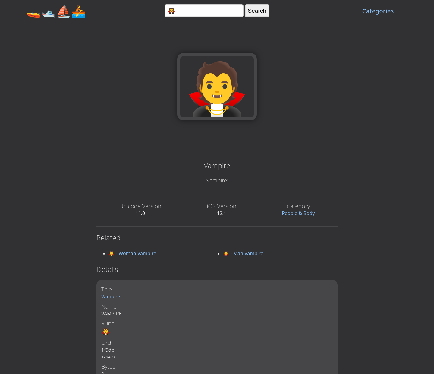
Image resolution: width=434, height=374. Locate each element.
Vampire (110, 296)
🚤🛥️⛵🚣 (56, 10)
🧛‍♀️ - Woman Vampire (132, 253)
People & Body (298, 213)
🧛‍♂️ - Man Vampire (243, 253)
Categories (378, 11)
